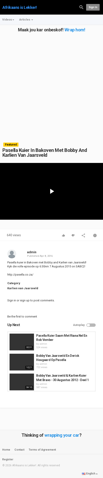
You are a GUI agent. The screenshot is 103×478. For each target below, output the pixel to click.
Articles (26, 19)
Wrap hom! (74, 29)
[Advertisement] (51, 83)
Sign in (93, 7)
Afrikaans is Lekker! (19, 7)
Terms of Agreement (42, 449)
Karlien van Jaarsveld (22, 288)
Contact (19, 449)
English (90, 473)
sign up (25, 300)
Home (6, 449)
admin (31, 252)
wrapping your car (61, 435)
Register (7, 459)
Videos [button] (8, 19)
